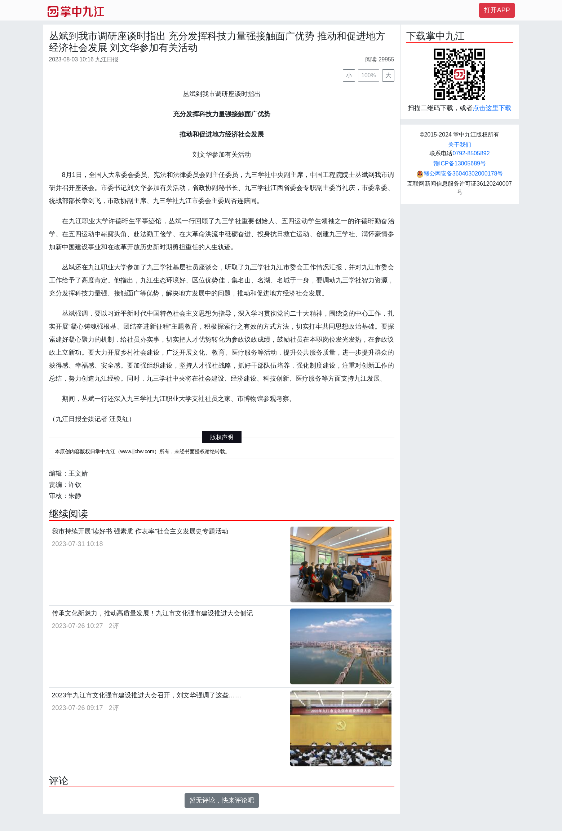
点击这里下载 (492, 108)
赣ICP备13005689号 (459, 163)
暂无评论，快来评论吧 (221, 800)
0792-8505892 (471, 153)
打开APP (497, 10)
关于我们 (459, 145)
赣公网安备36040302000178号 (459, 173)
